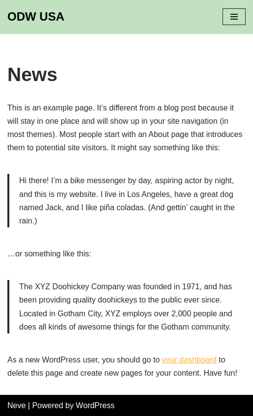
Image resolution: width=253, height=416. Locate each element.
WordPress (95, 405)
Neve (16, 405)
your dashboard (189, 360)
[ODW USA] (35, 17)
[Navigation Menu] (234, 16)
